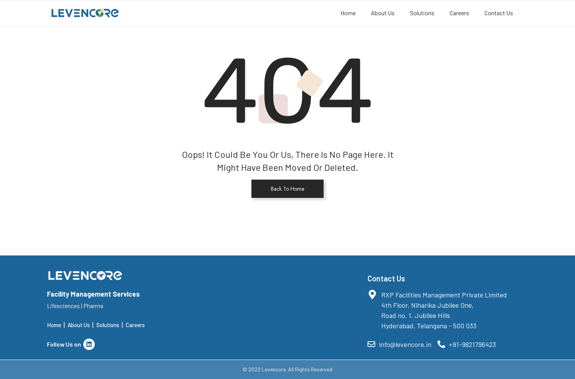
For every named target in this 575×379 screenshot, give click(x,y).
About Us (383, 12)
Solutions (422, 12)
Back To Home (287, 189)
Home (348, 12)
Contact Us (498, 12)
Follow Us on (71, 344)
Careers (459, 12)
